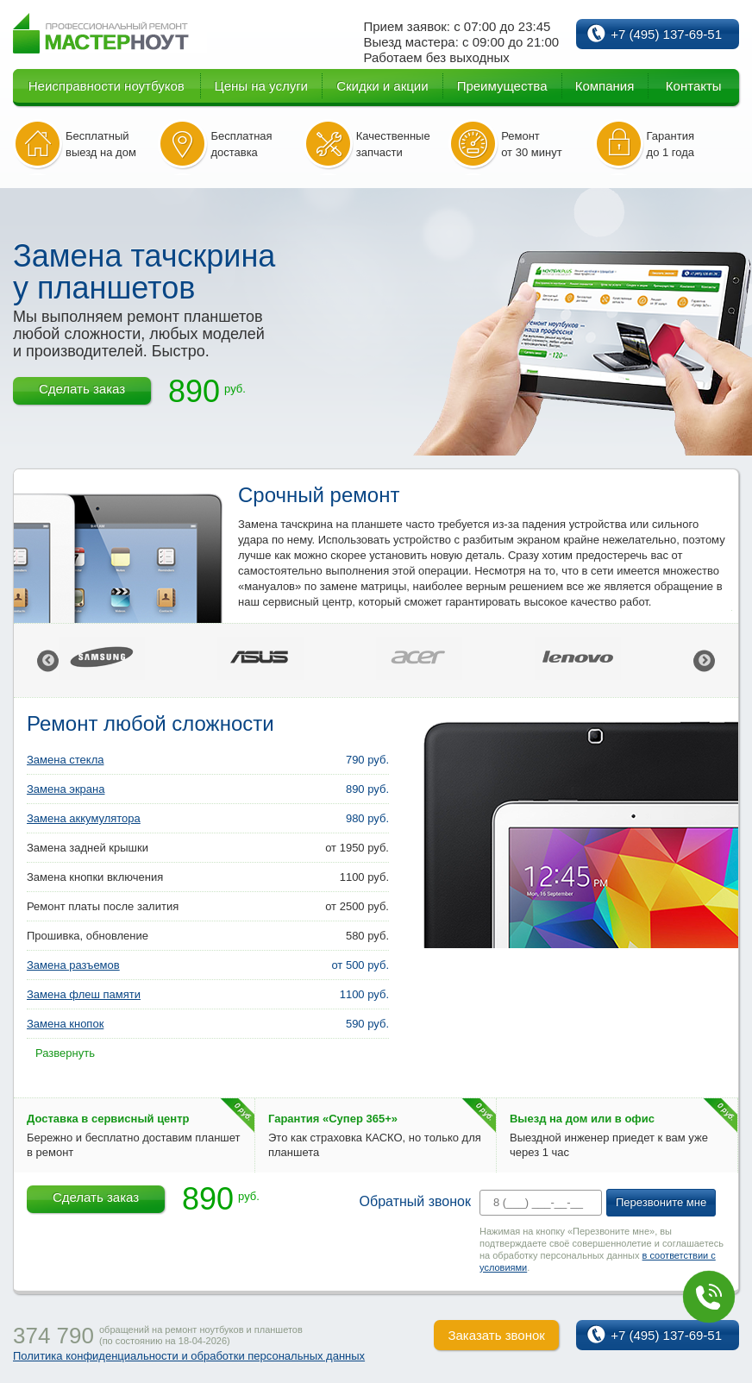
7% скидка (29, 1189)
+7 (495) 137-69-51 (666, 34)
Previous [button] (48, 660)
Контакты (694, 86)
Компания (605, 86)
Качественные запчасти (393, 144)
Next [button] (704, 660)
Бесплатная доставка (241, 144)
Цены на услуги (261, 86)
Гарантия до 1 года (671, 144)
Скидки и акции (382, 86)
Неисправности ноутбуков (106, 86)
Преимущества (502, 86)
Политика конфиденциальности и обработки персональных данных (189, 1355)
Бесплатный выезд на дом (101, 144)
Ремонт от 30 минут (531, 144)
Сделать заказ (82, 388)
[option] (138, 660)
